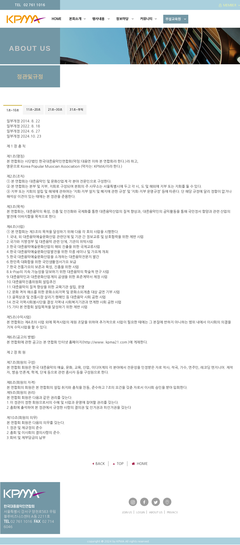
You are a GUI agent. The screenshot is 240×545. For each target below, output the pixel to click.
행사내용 (101, 18)
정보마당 (125, 18)
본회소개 (77, 18)
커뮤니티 (148, 18)
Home (140, 463)
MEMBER (229, 5)
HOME (56, 18)
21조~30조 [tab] (55, 109)
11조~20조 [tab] (33, 109)
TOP (118, 463)
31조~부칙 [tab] (76, 109)
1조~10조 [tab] (12, 110)
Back (98, 463)
